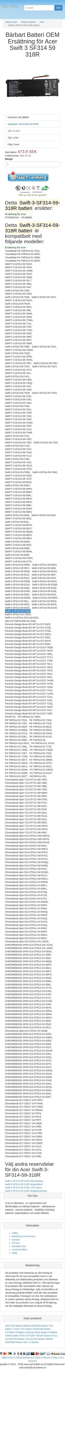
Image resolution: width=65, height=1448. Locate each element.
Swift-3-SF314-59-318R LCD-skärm (23, 1187)
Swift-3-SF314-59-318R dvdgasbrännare (26, 1191)
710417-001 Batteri (22, 1329)
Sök (58, 7)
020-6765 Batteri (13, 1325)
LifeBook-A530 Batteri (36, 1332)
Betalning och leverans (24, 1236)
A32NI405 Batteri (42, 1329)
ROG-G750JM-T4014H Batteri (35, 1335)
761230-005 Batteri (35, 1339)
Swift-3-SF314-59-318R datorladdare (24, 1181)
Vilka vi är (57, 1357)
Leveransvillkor (19, 1249)
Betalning (28, 1357)
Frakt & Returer (43, 1357)
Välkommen (7, 1357)
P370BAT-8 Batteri (14, 1332)
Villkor (15, 1233)
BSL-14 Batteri (31, 1342)
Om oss (16, 1243)
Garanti (16, 1239)
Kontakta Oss (19, 1246)
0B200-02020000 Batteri (35, 1325)
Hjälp (14, 1253)
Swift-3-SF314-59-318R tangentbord (24, 1184)
